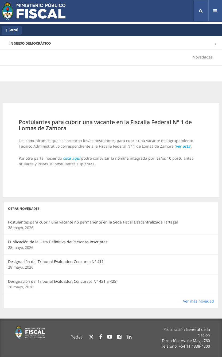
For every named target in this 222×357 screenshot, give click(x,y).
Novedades (203, 57)
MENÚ (11, 30)
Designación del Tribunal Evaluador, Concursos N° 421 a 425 (62, 281)
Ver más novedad (198, 301)
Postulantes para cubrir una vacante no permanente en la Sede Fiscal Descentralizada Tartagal (93, 222)
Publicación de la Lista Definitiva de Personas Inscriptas (57, 241)
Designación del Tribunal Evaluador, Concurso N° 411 (56, 261)
